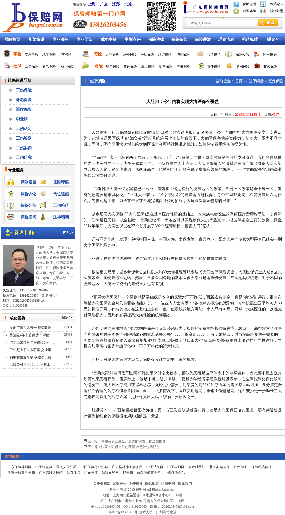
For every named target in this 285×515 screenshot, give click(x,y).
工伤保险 (31, 66)
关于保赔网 (101, 484)
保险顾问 (28, 217)
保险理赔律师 (261, 467)
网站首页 (12, 39)
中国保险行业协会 (94, 467)
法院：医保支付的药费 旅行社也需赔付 (130, 447)
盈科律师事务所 (149, 473)
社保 (17, 66)
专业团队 (84, 39)
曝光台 (273, 39)
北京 (128, 4)
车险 (17, 54)
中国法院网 (154, 467)
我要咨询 (249, 11)
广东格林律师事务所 (127, 467)
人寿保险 (112, 54)
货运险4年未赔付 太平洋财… (32, 335)
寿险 (98, 54)
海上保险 (148, 66)
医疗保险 (66, 66)
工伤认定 (24, 129)
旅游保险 (165, 54)
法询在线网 (110, 473)
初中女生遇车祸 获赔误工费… (33, 357)
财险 (99, 66)
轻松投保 (270, 54)
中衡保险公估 (175, 473)
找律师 (128, 473)
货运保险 (130, 66)
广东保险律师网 (19, 467)
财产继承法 (196, 467)
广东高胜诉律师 (51, 473)
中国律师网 (175, 467)
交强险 (66, 54)
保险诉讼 (28, 194)
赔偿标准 (250, 39)
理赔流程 (226, 39)
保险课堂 (203, 39)
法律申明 (168, 484)
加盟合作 (119, 484)
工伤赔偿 (61, 205)
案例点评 (133, 39)
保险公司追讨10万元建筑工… (32, 365)
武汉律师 (73, 473)
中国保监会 (43, 467)
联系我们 (185, 484)
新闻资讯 (36, 39)
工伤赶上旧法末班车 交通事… (33, 350)
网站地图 (152, 484)
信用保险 (183, 66)
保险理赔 (61, 182)
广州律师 (240, 467)
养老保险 (49, 66)
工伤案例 (24, 148)
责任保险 (165, 66)
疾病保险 (147, 54)
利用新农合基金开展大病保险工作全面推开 (133, 441)
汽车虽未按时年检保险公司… (32, 342)
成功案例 (108, 39)
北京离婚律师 (219, 467)
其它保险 (270, 66)
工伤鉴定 (24, 138)
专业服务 (60, 39)
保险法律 (156, 39)
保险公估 (242, 54)
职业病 (22, 119)
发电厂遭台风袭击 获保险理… (33, 328)
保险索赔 (28, 182)
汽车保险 (49, 54)
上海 (92, 4)
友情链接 (135, 484)
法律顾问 (61, 217)
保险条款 (179, 39)
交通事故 (31, 54)
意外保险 (130, 54)
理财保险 (182, 54)
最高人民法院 (66, 467)
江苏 (116, 4)
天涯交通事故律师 (21, 473)
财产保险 (113, 66)
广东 (104, 4)
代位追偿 (214, 54)
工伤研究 (24, 157)
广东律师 (91, 473)
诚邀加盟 (277, 11)
